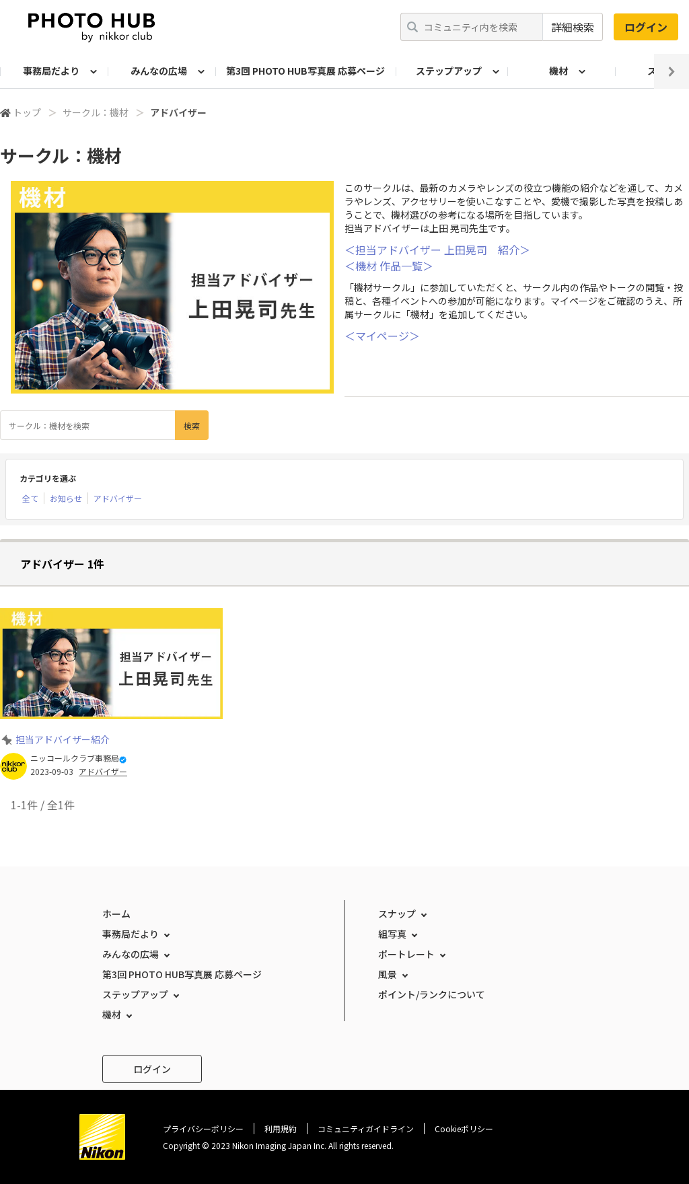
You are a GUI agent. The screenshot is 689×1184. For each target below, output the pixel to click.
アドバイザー (118, 498)
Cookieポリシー (464, 1128)
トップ (27, 112)
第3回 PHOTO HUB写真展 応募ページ (305, 70)
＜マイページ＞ (382, 336)
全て (30, 498)
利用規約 (280, 1128)
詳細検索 (572, 27)
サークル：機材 (96, 112)
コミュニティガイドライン (366, 1128)
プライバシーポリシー (203, 1128)
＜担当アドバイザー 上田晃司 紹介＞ (437, 250)
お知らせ (66, 498)
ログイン (645, 27)
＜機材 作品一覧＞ (388, 266)
